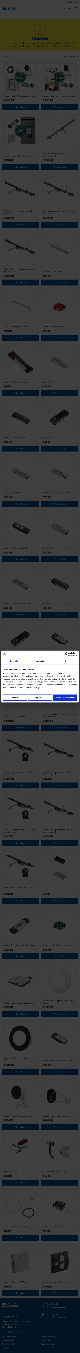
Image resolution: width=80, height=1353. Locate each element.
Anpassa (40, 698)
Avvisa (15, 698)
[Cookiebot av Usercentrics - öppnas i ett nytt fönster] (66, 654)
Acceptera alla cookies (65, 698)
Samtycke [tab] (14, 661)
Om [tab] (66, 661)
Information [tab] (40, 661)
